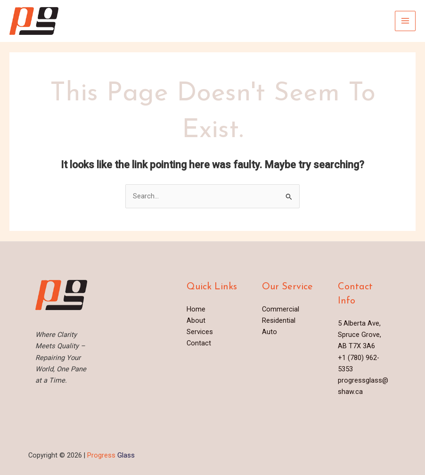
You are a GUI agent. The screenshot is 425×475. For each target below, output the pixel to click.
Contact (199, 343)
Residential (278, 320)
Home (196, 309)
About (196, 320)
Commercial (280, 309)
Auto (269, 332)
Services (200, 332)
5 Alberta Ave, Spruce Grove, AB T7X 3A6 (359, 334)
